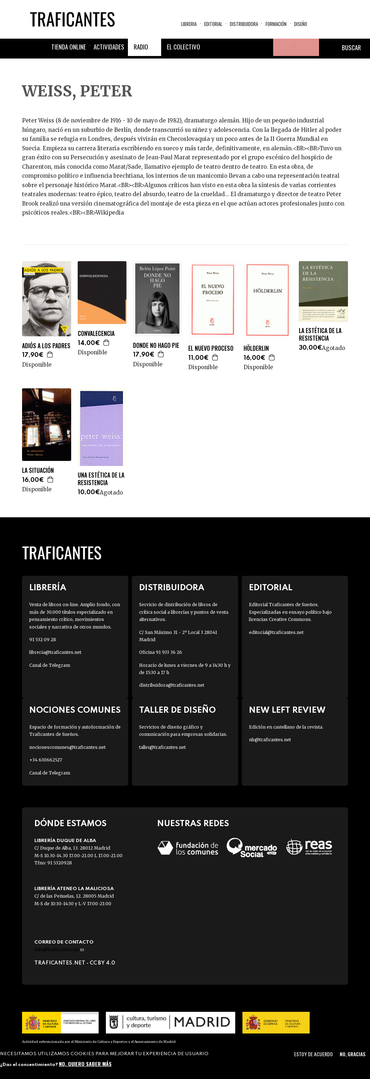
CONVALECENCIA (96, 333)
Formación (276, 23)
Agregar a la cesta (50, 354)
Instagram (247, 47)
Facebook (212, 47)
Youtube (264, 47)
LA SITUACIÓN (38, 470)
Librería (47, 588)
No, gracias (352, 1054)
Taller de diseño (177, 710)
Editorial (213, 23)
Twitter (229, 47)
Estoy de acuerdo (313, 1054)
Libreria (189, 23)
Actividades (109, 46)
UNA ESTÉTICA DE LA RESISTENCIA (101, 479)
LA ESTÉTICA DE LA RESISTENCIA (320, 334)
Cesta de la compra (306, 47)
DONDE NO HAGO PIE (156, 345)
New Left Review (287, 710)
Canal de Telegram (49, 665)
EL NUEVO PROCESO (210, 348)
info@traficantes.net (59, 949)
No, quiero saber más (85, 1063)
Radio (141, 46)
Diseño (300, 23)
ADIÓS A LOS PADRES (46, 346)
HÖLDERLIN (256, 348)
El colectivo (183, 46)
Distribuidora (244, 23)
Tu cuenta (282, 47)
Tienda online (68, 46)
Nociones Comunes (75, 710)
